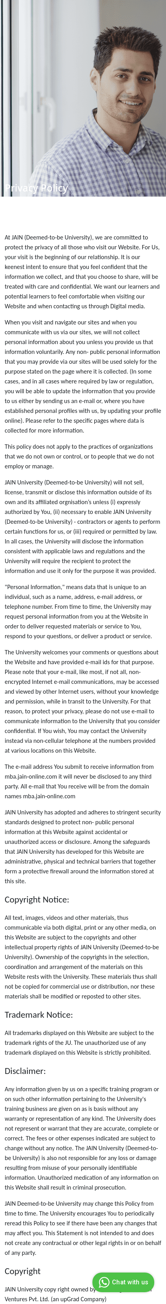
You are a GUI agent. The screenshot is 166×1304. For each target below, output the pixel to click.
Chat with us (122, 1282)
